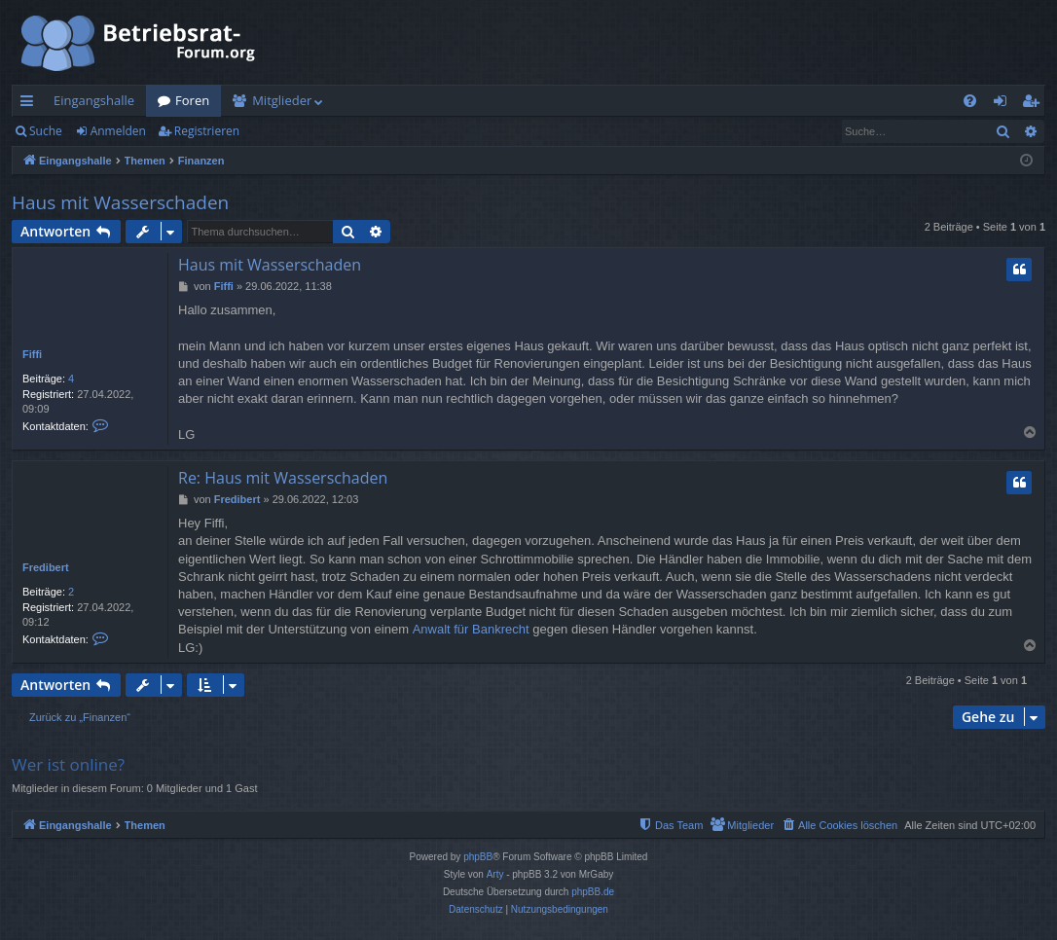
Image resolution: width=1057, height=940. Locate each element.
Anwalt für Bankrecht (471, 629)
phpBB (477, 856)
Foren (192, 100)
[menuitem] (970, 101)
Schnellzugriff (30, 104)
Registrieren (206, 131)
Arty (495, 874)
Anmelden (118, 131)
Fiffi (32, 354)
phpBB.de (592, 891)
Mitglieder (281, 100)
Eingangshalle (94, 100)
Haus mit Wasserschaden (120, 202)
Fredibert (45, 567)
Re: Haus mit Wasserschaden (282, 478)
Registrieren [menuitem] (1034, 104)
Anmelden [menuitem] (1005, 104)
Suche (45, 131)
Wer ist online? (68, 764)
